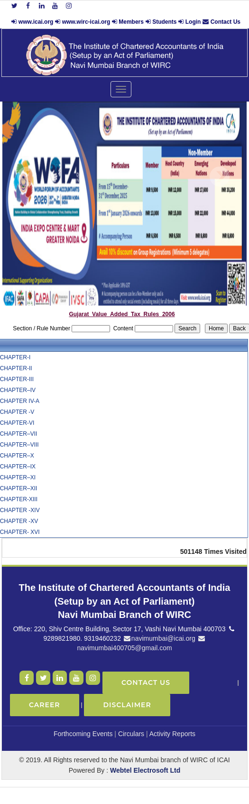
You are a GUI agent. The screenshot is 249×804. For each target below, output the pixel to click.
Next (219, 177)
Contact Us (225, 22)
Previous (27, 177)
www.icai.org (36, 22)
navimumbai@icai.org (159, 638)
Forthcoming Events (83, 734)
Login (193, 22)
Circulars (131, 734)
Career (44, 705)
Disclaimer (127, 705)
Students (164, 22)
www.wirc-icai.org (87, 22)
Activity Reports (172, 734)
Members (131, 22)
